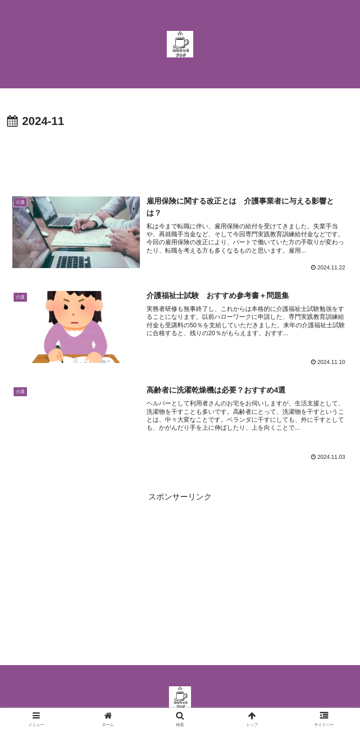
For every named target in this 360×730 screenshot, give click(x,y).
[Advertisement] (180, 156)
